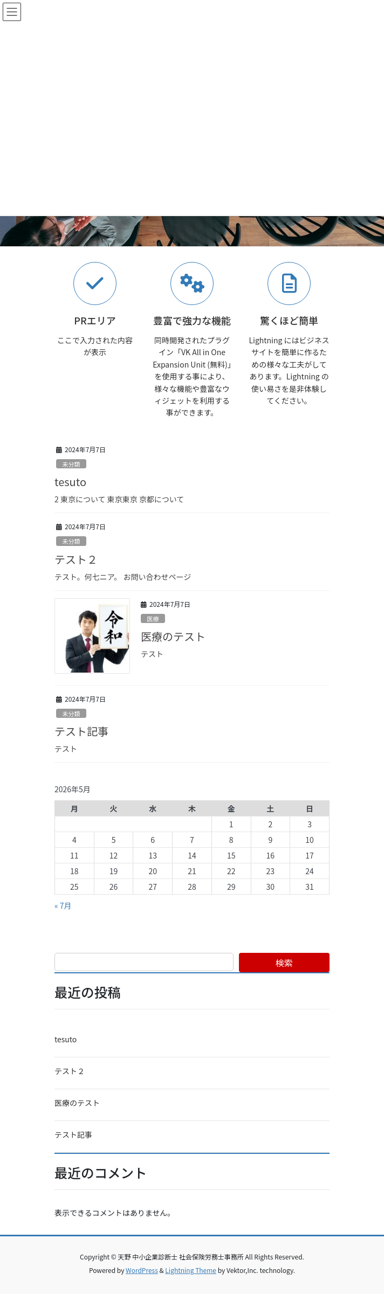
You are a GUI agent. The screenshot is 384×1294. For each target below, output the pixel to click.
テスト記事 (81, 731)
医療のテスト (173, 636)
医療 (153, 618)
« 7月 (63, 905)
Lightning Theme (190, 1270)
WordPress (142, 1270)
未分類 (71, 464)
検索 (284, 962)
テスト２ (76, 559)
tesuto (70, 481)
